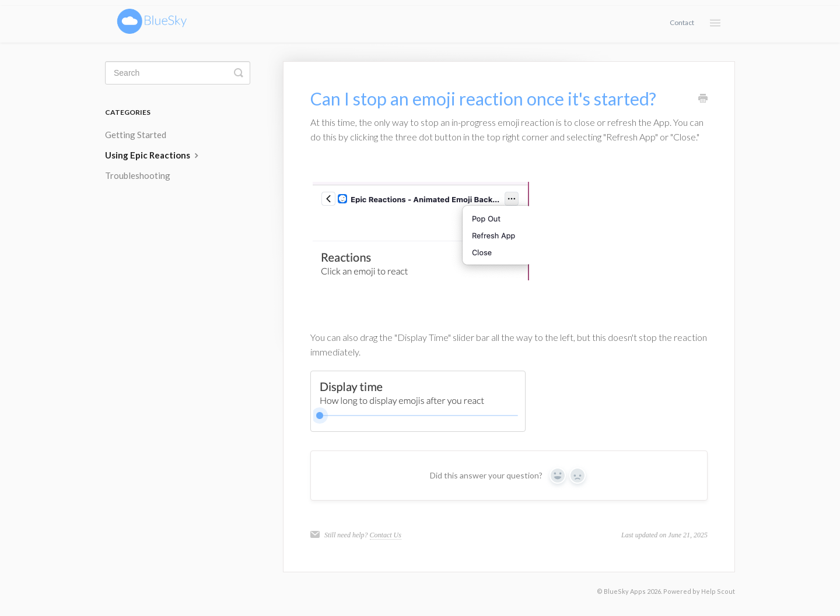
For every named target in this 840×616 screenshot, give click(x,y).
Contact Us (385, 535)
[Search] (177, 73)
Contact (682, 22)
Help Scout (718, 591)
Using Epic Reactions (153, 155)
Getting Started (135, 134)
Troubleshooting (137, 175)
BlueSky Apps (625, 591)
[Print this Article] (703, 99)
